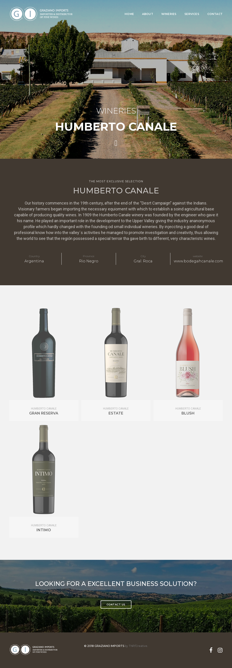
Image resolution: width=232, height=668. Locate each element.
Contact (214, 8)
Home (129, 8)
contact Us (116, 604)
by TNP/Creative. (136, 645)
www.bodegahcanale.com (198, 261)
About (147, 8)
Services (191, 8)
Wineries (168, 8)
